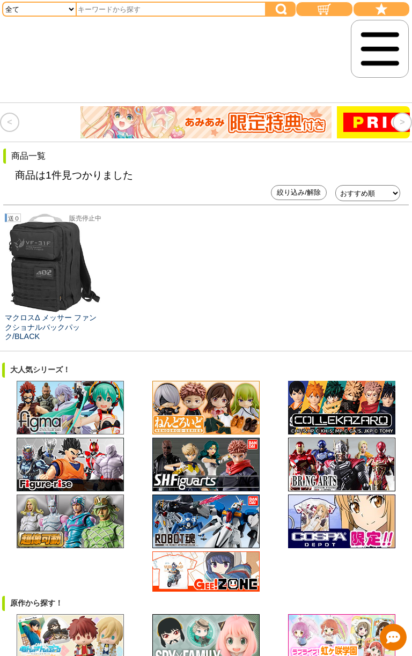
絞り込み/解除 (299, 192)
